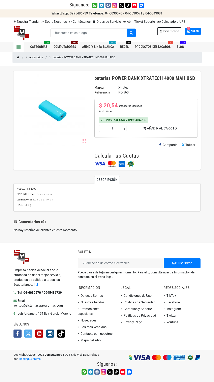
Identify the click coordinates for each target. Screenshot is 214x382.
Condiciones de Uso (138, 296)
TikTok (61, 334)
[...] (36, 284)
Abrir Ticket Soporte (139, 22)
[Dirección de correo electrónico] (121, 263)
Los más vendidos (93, 327)
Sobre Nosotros (54, 22)
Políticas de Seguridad (139, 302)
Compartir (168, 145)
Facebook (17, 334)
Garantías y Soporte (138, 309)
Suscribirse (182, 263)
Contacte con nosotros (97, 334)
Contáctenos (80, 22)
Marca (99, 87)
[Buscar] (93, 33)
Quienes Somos (92, 296)
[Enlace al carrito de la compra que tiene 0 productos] (193, 31)
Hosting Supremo (30, 359)
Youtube (172, 322)
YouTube (39, 334)
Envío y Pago (133, 322)
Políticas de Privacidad (140, 315)
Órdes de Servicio (107, 22)
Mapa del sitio (91, 340)
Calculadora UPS (171, 22)
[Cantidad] (113, 128)
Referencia (102, 92)
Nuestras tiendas (92, 302)
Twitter (28, 334)
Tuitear (188, 145)
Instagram (50, 334)
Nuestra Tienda (26, 22)
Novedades (88, 320)
